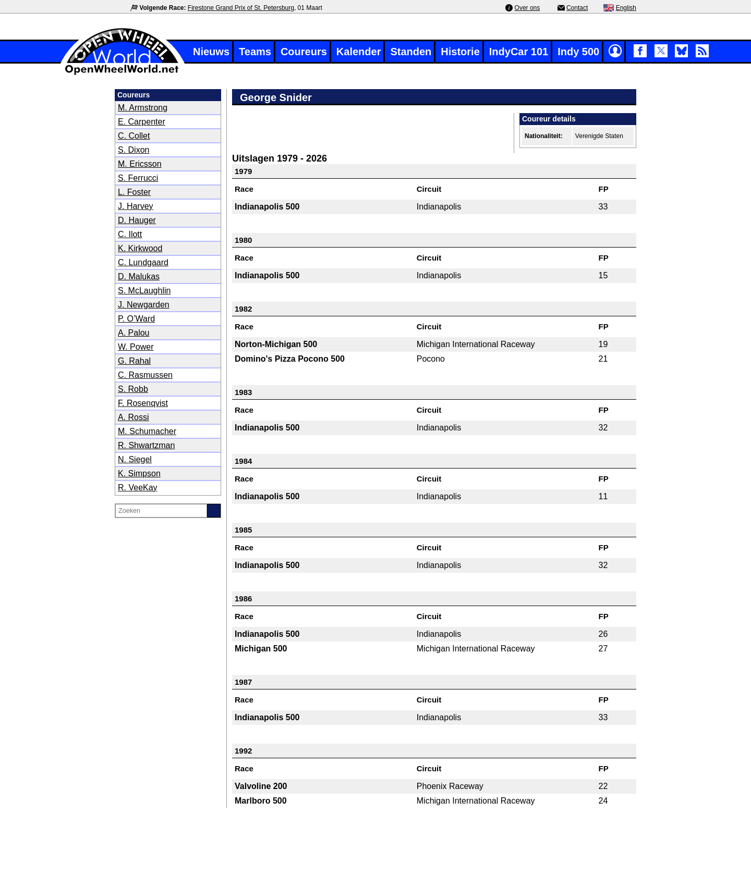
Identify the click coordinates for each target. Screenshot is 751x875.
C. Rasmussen (145, 375)
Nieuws (211, 51)
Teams (255, 51)
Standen (410, 51)
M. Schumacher (147, 431)
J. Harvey (135, 206)
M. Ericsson (140, 163)
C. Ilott (130, 234)
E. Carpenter (141, 121)
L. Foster (134, 192)
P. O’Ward (136, 318)
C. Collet (134, 135)
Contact (577, 7)
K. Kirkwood (140, 248)
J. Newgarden (143, 304)
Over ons (527, 7)
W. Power (135, 346)
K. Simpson (139, 473)
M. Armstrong (142, 107)
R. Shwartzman (146, 445)
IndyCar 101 (518, 51)
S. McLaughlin (144, 290)
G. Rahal (134, 360)
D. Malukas (139, 276)
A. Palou (133, 332)
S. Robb (133, 389)
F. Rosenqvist (143, 403)
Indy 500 (578, 51)
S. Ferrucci (138, 178)
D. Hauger (137, 220)
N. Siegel (135, 459)
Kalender (358, 51)
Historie (460, 51)
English (626, 7)
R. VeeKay (138, 487)
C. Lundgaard (143, 262)
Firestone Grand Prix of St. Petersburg (241, 7)
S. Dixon (133, 149)
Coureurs (304, 51)
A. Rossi (133, 417)
